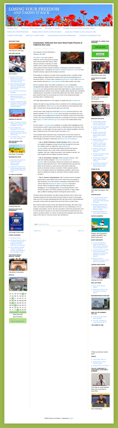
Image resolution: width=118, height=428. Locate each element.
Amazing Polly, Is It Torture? (101, 365)
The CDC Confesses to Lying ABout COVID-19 (99, 321)
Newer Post (37, 231)
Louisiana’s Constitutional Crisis (90, 35)
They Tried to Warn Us (99, 359)
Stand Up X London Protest (35, 35)
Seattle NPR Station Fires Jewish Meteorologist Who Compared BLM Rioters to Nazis (18, 169)
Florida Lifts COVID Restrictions (18, 32)
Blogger (71, 418)
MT (13, 303)
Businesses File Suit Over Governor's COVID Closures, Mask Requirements (17, 162)
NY (15, 305)
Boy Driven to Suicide (52, 28)
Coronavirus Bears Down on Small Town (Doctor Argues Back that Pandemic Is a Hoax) (101, 200)
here (67, 131)
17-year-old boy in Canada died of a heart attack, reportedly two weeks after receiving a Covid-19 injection (100, 253)
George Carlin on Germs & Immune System (47, 32)
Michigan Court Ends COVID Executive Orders (79, 28)
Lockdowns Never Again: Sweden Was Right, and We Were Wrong (18, 133)
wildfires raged (40, 57)
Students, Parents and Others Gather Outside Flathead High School (99, 144)
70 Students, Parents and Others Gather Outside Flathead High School (100, 164)
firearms (80, 79)
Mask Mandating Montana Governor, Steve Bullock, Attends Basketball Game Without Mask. (17, 86)
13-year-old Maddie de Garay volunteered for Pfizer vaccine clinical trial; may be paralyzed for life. (100, 245)
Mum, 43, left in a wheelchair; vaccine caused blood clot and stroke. (101, 260)
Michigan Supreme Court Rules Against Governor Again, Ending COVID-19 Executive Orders (100, 207)
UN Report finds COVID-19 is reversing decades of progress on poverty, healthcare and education (18, 243)
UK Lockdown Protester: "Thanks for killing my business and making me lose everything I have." (17, 250)
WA (18, 310)
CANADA (23, 312)
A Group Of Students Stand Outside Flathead (101, 154)
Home (59, 231)
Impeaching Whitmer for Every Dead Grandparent (100, 212)
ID (12, 298)
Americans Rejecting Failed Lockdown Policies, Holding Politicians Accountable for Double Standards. (18, 104)
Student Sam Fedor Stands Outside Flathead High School (101, 128)
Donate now (76, 100)
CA (23, 294)
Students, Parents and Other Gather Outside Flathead (99, 150)
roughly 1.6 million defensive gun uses (48, 119)
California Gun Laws (43, 224)
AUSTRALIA (14, 312)
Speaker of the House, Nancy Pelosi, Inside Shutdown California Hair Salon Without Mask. (17, 79)
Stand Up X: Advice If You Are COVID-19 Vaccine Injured (100, 291)
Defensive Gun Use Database (67, 139)
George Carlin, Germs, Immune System (99, 362)
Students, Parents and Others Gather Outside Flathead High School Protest (99, 135)
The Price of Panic (15, 238)
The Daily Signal (49, 125)
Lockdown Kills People (14, 35)
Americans (53, 106)
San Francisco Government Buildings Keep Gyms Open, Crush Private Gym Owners (18, 97)
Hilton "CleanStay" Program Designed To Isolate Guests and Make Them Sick (18, 123)
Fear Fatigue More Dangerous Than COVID (17, 128)
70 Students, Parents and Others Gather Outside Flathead (100, 159)
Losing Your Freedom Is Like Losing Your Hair (80, 32)
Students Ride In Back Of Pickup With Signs (100, 140)
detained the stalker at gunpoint (58, 183)
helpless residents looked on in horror (67, 70)
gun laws (66, 85)
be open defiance (55, 81)
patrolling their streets (67, 79)
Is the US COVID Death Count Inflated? (100, 317)
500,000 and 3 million (51, 113)
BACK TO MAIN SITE (17, 321)
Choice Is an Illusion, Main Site (31, 28)
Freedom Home (12, 28)
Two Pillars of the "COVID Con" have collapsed (17, 137)
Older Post (81, 231)
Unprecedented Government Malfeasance (62, 35)
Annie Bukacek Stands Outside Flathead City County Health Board (99, 123)
